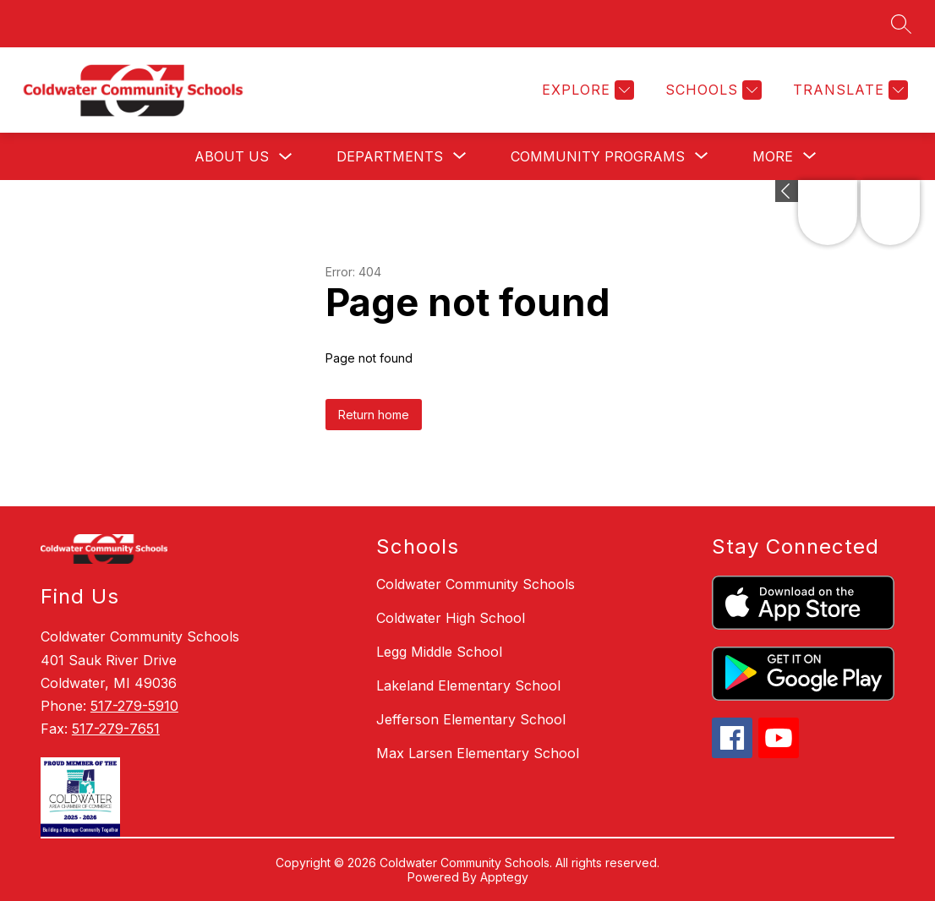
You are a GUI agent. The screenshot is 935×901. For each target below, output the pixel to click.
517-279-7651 (116, 728)
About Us (231, 156)
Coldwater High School (450, 617)
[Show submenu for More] (772, 156)
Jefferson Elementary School (471, 719)
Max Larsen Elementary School (477, 753)
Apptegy (504, 877)
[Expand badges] (786, 191)
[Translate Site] (848, 90)
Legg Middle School (439, 651)
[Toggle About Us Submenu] (286, 156)
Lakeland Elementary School (468, 685)
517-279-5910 (134, 705)
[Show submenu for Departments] (389, 156)
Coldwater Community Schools (475, 584)
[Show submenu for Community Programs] (598, 156)
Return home (373, 414)
